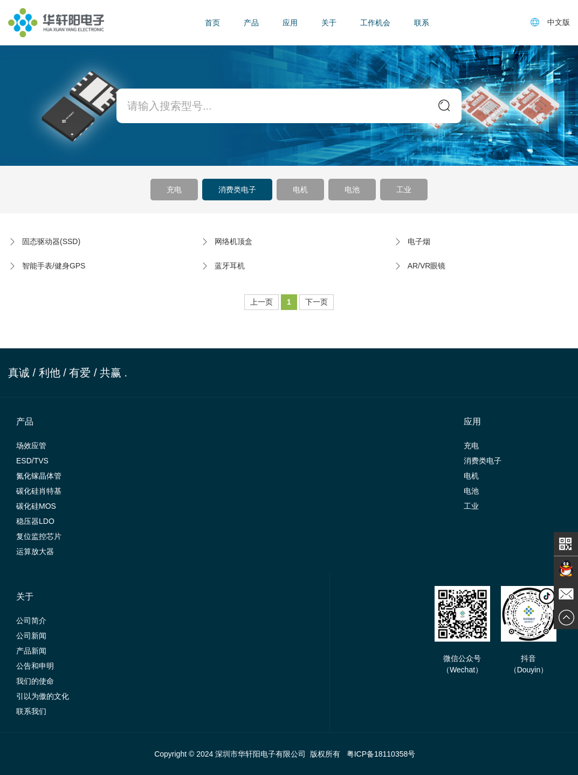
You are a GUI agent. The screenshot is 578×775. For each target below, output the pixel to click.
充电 (174, 189)
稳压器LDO (35, 521)
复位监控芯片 (38, 536)
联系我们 (31, 711)
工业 (403, 189)
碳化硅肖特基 (38, 491)
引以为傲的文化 (42, 696)
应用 (290, 22)
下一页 (316, 302)
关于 (328, 22)
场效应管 (31, 445)
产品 (251, 22)
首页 (212, 22)
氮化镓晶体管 (38, 475)
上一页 (261, 302)
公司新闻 (31, 635)
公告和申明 (35, 666)
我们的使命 (35, 681)
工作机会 (375, 22)
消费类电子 (237, 189)
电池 (352, 189)
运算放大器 (35, 551)
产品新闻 (31, 650)
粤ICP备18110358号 (381, 754)
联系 (421, 22)
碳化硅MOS (36, 506)
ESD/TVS (32, 460)
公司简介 (31, 620)
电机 (300, 189)
